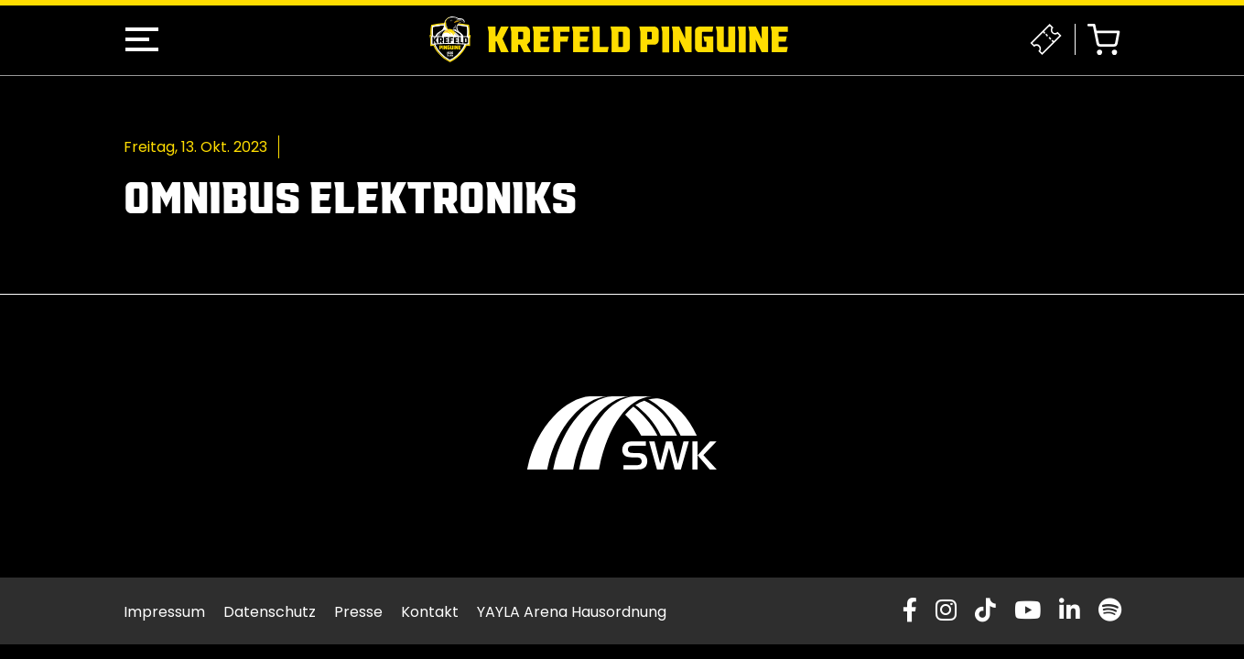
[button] (141, 39)
